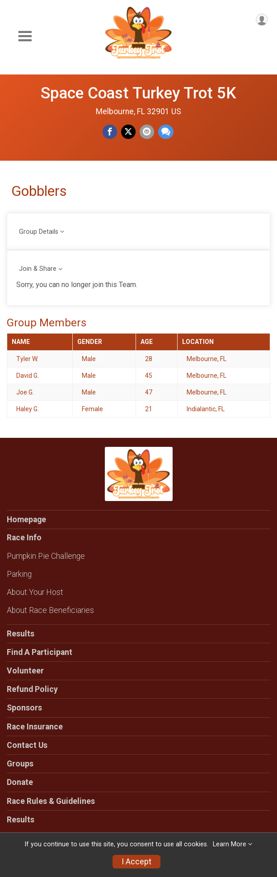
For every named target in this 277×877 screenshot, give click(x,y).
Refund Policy (32, 689)
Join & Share (37, 269)
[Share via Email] (147, 132)
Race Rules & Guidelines (51, 801)
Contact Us (27, 745)
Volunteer (25, 670)
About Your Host (35, 592)
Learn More (229, 844)
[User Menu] (262, 20)
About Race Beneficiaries (50, 610)
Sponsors (24, 707)
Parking (19, 574)
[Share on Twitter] (128, 132)
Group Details (38, 232)
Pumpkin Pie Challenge (46, 556)
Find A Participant (39, 652)
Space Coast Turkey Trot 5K (138, 93)
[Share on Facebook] (110, 132)
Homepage (26, 519)
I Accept (136, 861)
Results (20, 633)
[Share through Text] (166, 132)
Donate (20, 782)
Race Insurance (35, 726)
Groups (20, 763)
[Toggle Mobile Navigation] (25, 36)
